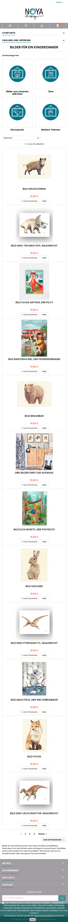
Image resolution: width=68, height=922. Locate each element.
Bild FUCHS (34, 756)
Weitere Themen (50, 129)
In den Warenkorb (29, 201)
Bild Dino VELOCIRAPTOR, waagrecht (34, 813)
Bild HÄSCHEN (34, 586)
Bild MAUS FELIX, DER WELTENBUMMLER (34, 699)
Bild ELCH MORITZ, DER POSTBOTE (34, 529)
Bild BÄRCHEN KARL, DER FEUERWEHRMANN (34, 359)
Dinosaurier (17, 129)
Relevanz (22, 138)
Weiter (42, 834)
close (32, 919)
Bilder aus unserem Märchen (17, 93)
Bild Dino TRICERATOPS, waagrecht (34, 245)
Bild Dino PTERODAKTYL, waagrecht (34, 643)
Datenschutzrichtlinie (43, 916)
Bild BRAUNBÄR (34, 416)
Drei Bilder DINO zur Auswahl (34, 472)
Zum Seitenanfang (54, 840)
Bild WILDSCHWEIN (34, 189)
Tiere (51, 91)
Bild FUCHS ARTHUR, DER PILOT (34, 302)
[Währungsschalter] (60, 2)
